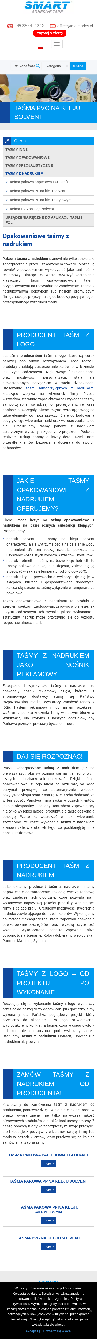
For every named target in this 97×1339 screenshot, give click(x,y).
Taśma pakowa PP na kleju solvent (37, 190)
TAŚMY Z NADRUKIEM (24, 173)
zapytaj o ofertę (50, 33)
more (47, 1163)
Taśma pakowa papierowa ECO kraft (38, 181)
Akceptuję (33, 1331)
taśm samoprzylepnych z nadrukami (60, 388)
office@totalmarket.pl (75, 26)
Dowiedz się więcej (57, 1331)
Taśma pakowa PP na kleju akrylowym (40, 199)
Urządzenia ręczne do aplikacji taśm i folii (43, 220)
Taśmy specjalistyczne (29, 165)
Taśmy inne (16, 149)
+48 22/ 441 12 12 (29, 26)
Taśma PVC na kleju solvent (31, 208)
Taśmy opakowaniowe (27, 157)
